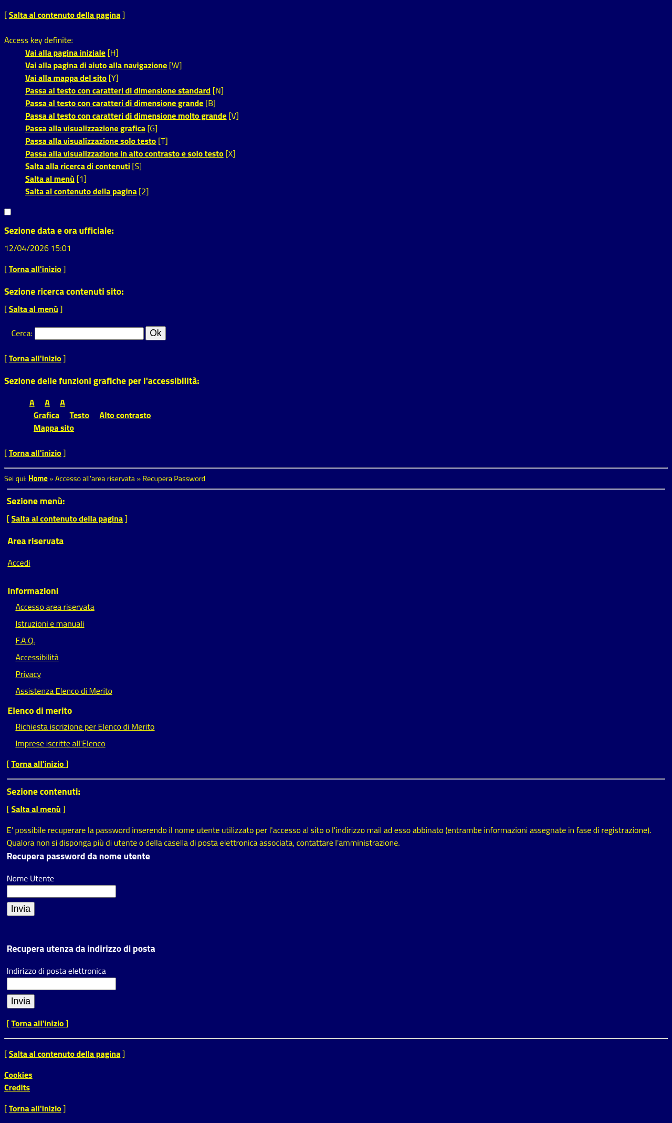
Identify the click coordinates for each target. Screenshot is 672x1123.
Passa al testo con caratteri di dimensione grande (114, 103)
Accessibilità (36, 657)
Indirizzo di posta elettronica (56, 970)
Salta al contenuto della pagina (65, 14)
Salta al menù (50, 178)
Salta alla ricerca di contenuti (77, 166)
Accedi (18, 562)
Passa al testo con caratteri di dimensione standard (118, 90)
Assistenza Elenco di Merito (63, 690)
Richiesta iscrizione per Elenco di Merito (84, 726)
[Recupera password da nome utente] (21, 909)
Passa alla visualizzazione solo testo (90, 140)
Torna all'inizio (35, 269)
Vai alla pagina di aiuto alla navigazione (96, 65)
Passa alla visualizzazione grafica (85, 128)
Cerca (21, 333)
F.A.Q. (25, 640)
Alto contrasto (125, 415)
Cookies (18, 1074)
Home (38, 478)
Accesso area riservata (54, 606)
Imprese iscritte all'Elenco (60, 743)
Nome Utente (30, 878)
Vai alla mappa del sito (66, 77)
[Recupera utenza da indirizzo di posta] (21, 1001)
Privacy (28, 674)
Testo (79, 415)
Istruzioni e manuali (49, 623)
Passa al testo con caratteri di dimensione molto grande (126, 115)
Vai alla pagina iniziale (65, 52)
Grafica (46, 415)
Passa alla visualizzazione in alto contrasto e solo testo (124, 153)
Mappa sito (54, 427)
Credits (17, 1087)
